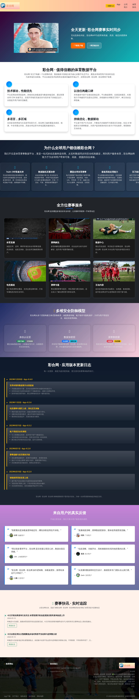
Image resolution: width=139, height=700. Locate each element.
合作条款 (32, 697)
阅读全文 (12, 626)
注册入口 (110, 6)
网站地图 (40, 697)
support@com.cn (56, 672)
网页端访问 (94, 45)
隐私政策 (24, 697)
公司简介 (126, 5)
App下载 (7, 697)
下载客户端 (78, 45)
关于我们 (15, 697)
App (118, 4)
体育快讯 (134, 5)
